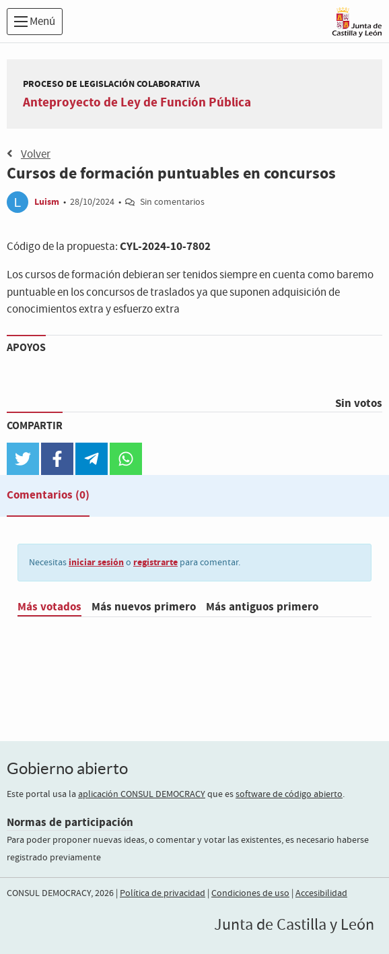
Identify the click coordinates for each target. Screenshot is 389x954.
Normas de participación (70, 822)
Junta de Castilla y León (294, 925)
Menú (34, 22)
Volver (28, 154)
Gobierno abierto (67, 768)
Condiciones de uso (250, 893)
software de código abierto (289, 794)
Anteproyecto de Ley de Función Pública (137, 102)
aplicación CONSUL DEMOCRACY (141, 794)
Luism (46, 201)
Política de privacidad (162, 893)
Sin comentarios (172, 202)
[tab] (48, 498)
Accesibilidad (321, 893)
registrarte (155, 562)
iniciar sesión (96, 562)
